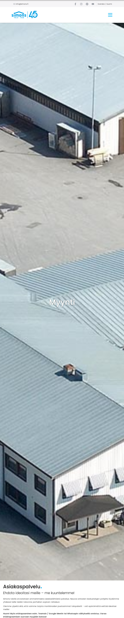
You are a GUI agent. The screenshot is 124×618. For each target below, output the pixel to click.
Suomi (109, 4)
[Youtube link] (93, 4)
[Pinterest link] (87, 4)
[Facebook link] (75, 4)
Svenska (101, 4)
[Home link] (25, 15)
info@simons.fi (22, 4)
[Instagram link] (81, 4)
